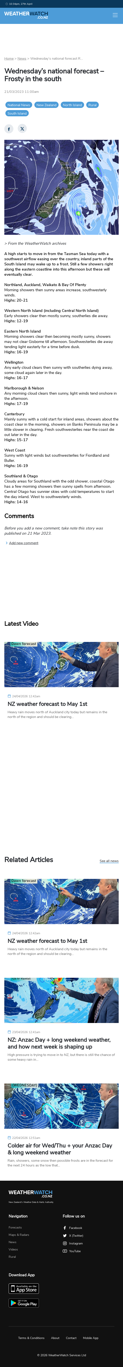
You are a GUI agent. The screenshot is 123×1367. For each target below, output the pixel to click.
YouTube (72, 1251)
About (55, 1338)
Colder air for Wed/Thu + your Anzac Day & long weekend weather (60, 1149)
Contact (71, 1338)
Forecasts (15, 1227)
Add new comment (21, 543)
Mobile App (90, 1338)
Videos (13, 1249)
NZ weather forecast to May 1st (47, 704)
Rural (92, 105)
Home (9, 58)
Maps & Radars (19, 1235)
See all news (109, 861)
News (22, 58)
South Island (17, 113)
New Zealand (46, 105)
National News (19, 105)
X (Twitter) (73, 1236)
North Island (72, 105)
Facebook (72, 1228)
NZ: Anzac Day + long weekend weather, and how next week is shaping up (59, 1043)
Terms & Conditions (31, 1338)
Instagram (73, 1243)
